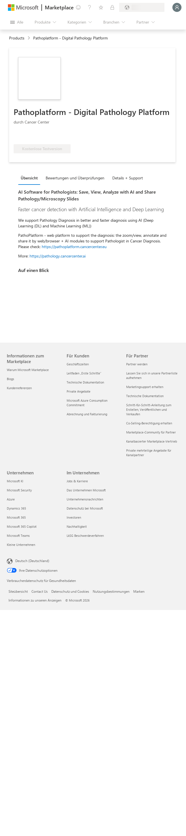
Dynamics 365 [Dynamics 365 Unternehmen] (16, 508)
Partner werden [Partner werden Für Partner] (136, 364)
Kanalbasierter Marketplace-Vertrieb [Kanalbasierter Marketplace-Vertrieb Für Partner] (151, 441)
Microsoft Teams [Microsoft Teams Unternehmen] (18, 535)
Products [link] (16, 38)
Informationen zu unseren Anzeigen (35, 600)
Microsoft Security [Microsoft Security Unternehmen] (19, 490)
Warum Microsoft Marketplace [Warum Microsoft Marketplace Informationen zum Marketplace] (28, 370)
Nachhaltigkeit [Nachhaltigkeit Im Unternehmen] (77, 526)
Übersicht (29, 178)
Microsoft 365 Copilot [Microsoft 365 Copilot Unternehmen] (22, 526)
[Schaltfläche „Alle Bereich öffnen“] (17, 22)
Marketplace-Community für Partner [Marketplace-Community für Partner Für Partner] (151, 432)
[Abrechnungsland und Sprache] (141, 7)
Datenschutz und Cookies (70, 591)
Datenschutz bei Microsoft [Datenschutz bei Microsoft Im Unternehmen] (85, 508)
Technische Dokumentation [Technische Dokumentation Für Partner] (145, 396)
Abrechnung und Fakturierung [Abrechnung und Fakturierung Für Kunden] (87, 414)
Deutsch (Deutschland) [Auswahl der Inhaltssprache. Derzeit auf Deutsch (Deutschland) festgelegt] (32, 560)
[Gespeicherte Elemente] (100, 7)
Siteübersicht (18, 591)
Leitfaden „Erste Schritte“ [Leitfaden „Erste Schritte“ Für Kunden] (84, 373)
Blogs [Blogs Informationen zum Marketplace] (10, 379)
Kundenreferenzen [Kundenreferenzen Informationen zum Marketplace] (19, 388)
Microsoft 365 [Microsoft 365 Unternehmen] (16, 517)
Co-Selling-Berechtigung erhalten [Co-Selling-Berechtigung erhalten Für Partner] (149, 423)
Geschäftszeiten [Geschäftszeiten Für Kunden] (78, 364)
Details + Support (127, 178)
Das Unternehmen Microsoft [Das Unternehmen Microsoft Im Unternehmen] (86, 490)
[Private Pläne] (112, 7)
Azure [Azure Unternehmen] (11, 499)
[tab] (30, 177)
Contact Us (39, 591)
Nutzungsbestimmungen (111, 591)
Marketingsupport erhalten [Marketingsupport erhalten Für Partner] (144, 387)
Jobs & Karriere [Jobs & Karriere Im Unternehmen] (77, 481)
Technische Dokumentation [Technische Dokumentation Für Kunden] (85, 382)
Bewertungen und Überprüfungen (75, 178)
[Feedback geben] (78, 7)
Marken (139, 591)
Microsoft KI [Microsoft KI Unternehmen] (15, 481)
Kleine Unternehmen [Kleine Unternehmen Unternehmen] (21, 544)
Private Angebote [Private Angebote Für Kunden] (78, 391)
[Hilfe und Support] (89, 7)
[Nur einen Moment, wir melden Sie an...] (177, 7)
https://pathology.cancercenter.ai (57, 256)
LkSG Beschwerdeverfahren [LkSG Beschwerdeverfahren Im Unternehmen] (85, 535)
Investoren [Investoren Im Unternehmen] (74, 517)
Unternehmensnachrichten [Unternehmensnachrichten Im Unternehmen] (85, 499)
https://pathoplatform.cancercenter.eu (74, 246)
